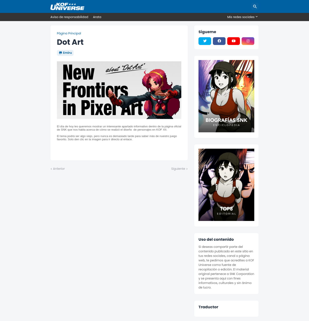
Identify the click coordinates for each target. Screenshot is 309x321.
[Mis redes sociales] (242, 17)
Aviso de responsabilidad (69, 17)
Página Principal (69, 33)
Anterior (59, 169)
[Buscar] (255, 6)
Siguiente (178, 169)
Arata (97, 17)
